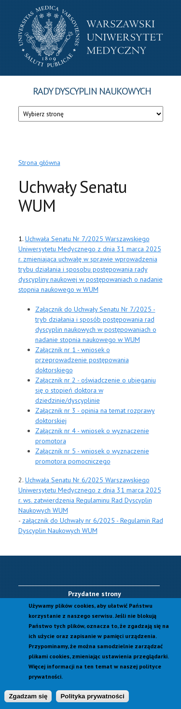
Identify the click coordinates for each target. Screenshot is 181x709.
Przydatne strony (94, 593)
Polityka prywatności (92, 699)
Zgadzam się (28, 699)
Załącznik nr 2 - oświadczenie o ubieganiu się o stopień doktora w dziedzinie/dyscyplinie (95, 390)
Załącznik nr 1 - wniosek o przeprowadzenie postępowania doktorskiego (82, 359)
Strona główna (39, 162)
